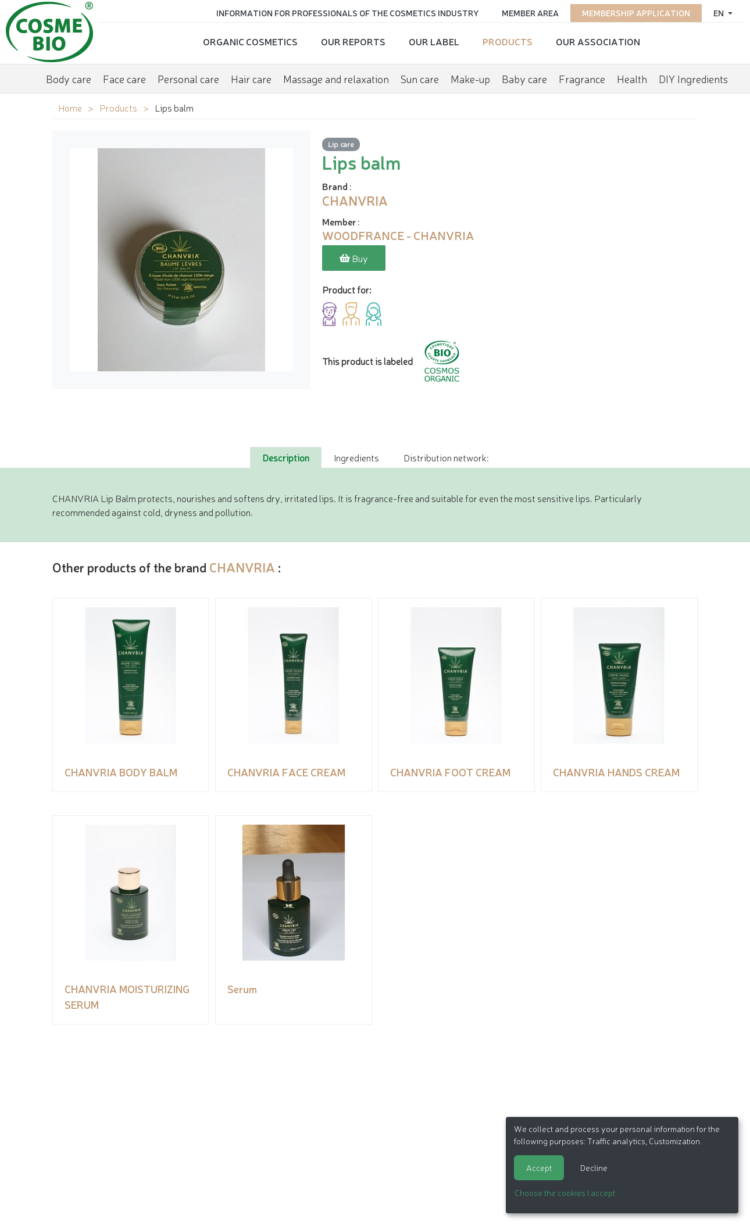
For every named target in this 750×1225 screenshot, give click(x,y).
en (719, 13)
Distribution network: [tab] (445, 457)
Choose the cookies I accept (565, 1192)
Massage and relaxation (336, 78)
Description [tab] (285, 457)
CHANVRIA (242, 566)
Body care (68, 78)
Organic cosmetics (250, 41)
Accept (539, 1167)
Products (508, 41)
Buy (354, 258)
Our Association (598, 41)
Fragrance (582, 78)
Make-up (470, 78)
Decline (594, 1167)
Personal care (188, 78)
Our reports (353, 41)
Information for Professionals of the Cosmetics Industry (347, 13)
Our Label (434, 41)
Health (632, 78)
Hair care (251, 78)
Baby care (524, 78)
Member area (530, 13)
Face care (124, 78)
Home (70, 107)
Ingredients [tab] (356, 457)
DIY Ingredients (693, 78)
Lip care (341, 144)
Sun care (420, 78)
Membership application (636, 13)
